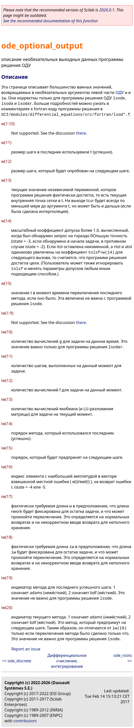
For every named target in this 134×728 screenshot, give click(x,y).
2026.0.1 (106, 10)
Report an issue (25, 649)
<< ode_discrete (16, 661)
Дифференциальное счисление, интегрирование (67, 661)
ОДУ (119, 92)
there (81, 133)
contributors (25, 721)
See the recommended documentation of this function (50, 21)
